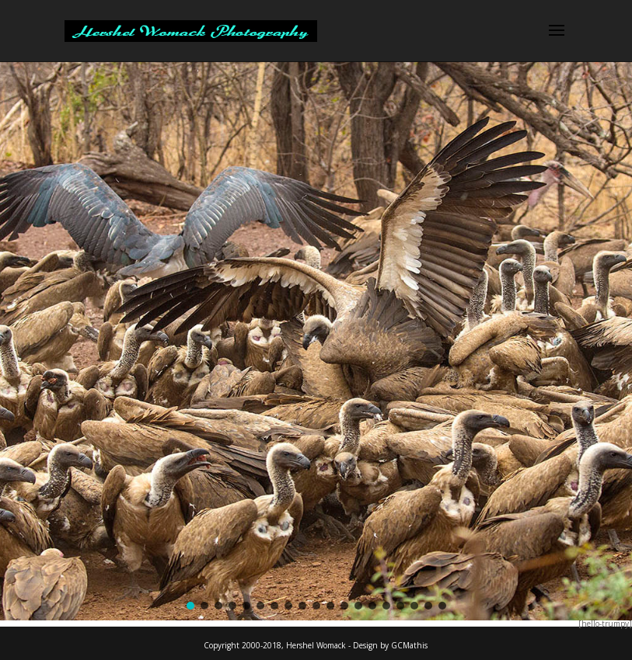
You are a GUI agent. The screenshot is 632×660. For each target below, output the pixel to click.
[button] (190, 606)
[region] (316, 340)
